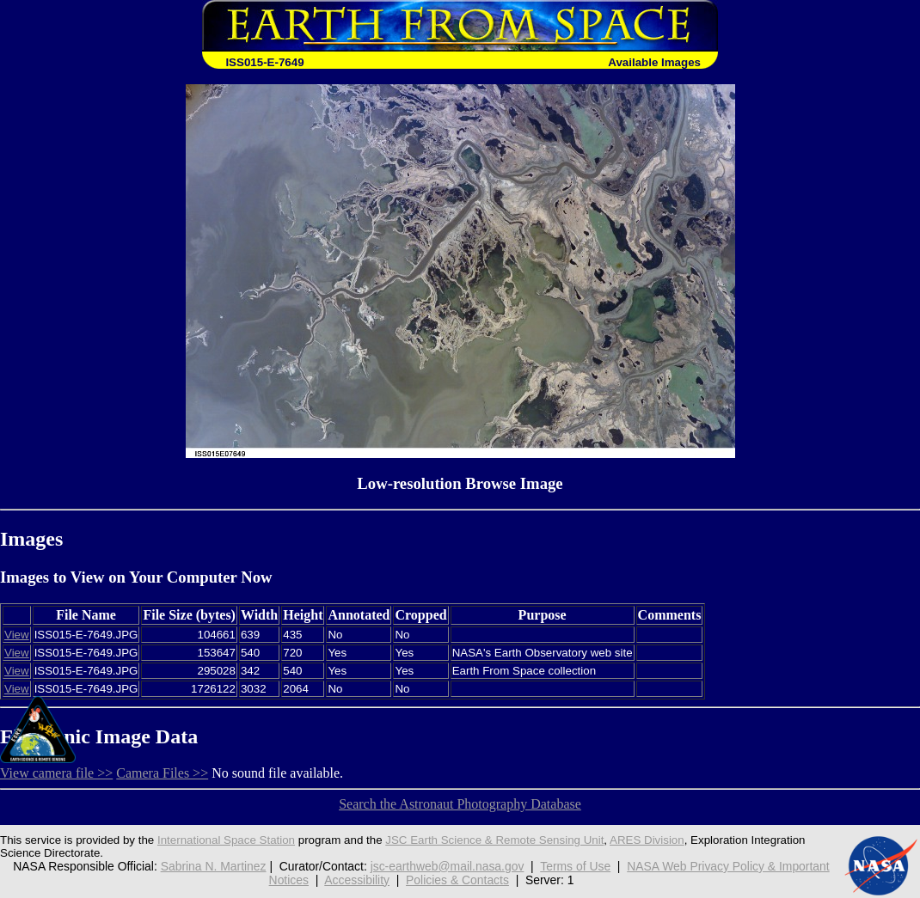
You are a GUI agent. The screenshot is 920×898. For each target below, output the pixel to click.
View (16, 634)
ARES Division (647, 840)
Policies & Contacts (457, 880)
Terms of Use (575, 866)
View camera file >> (56, 773)
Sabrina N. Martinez (214, 866)
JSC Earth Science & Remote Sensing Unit (494, 840)
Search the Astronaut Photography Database (460, 804)
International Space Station (226, 840)
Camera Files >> (162, 773)
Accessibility (356, 880)
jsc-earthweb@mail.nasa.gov (447, 866)
